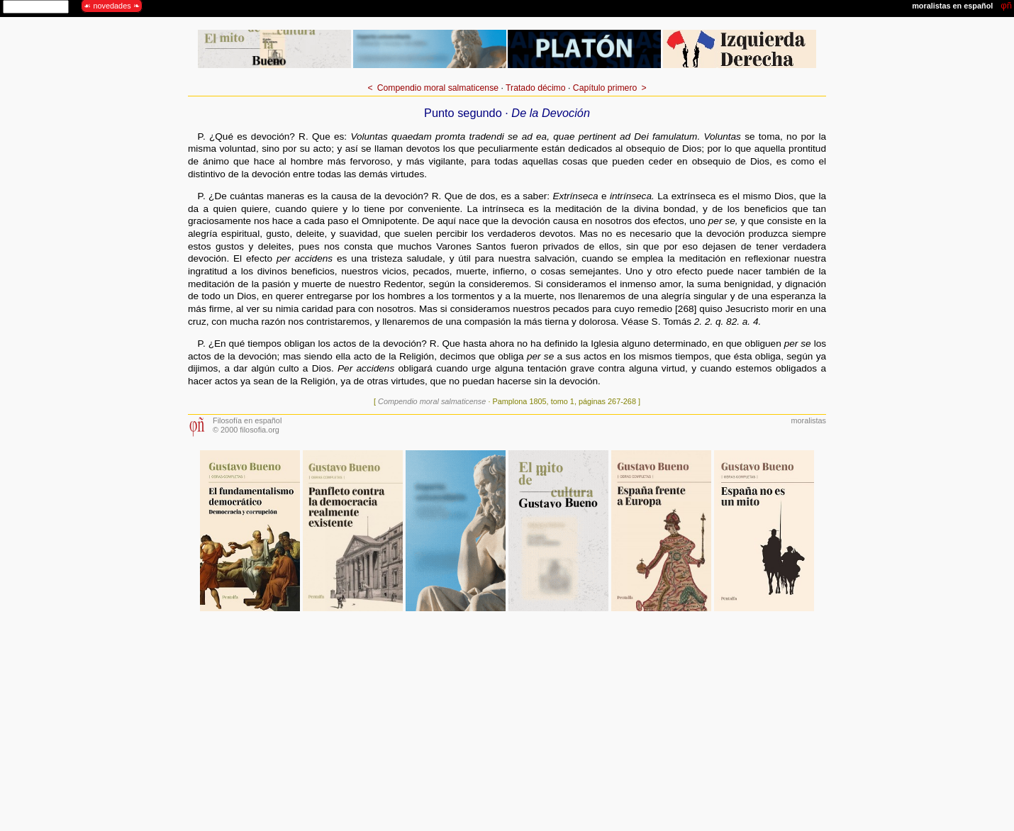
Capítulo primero (605, 88)
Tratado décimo (536, 88)
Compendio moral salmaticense (437, 88)
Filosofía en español (247, 420)
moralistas (808, 420)
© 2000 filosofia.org (246, 429)
